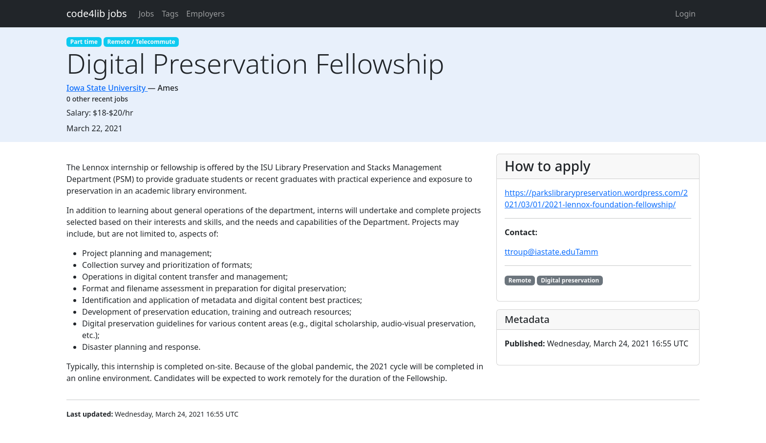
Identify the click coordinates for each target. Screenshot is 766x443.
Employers (205, 13)
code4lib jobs (96, 13)
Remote (520, 280)
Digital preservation (570, 280)
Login (685, 13)
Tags (170, 13)
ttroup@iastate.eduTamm (551, 251)
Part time (84, 42)
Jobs (146, 13)
